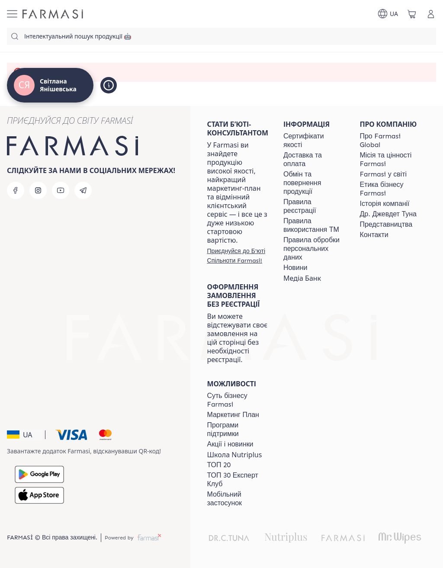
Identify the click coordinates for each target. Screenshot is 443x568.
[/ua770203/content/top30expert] (237, 479)
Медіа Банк (302, 278)
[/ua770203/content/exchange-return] (313, 183)
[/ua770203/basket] (412, 14)
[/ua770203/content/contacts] (374, 235)
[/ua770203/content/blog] (295, 267)
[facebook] (15, 190)
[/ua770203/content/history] (385, 203)
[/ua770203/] (52, 14)
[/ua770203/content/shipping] (313, 159)
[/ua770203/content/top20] (219, 465)
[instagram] (38, 190)
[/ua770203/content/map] (386, 224)
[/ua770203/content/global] (390, 140)
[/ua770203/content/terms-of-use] (313, 206)
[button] (24, 435)
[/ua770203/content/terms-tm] (313, 225)
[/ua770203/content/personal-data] (313, 249)
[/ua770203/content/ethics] (390, 189)
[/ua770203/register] (237, 255)
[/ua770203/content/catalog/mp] (233, 415)
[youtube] (60, 190)
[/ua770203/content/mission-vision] (390, 159)
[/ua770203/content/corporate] (383, 174)
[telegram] (83, 190)
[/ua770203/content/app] (237, 498)
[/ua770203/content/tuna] (388, 214)
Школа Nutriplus (234, 454)
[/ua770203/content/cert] (313, 140)
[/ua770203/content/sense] (237, 400)
